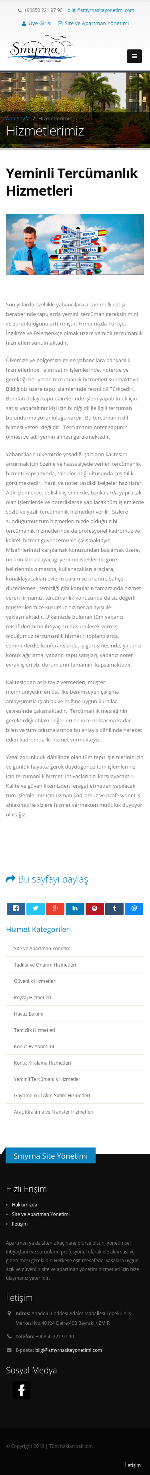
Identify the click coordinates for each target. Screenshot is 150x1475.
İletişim (20, 1223)
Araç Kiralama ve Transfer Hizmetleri (54, 1111)
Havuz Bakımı (29, 1013)
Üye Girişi (36, 23)
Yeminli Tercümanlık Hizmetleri (48, 1079)
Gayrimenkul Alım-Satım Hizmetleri (52, 1095)
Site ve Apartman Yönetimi (93, 23)
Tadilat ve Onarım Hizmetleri (45, 964)
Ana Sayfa (18, 118)
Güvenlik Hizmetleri (35, 981)
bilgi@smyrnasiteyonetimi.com (101, 10)
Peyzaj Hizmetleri (32, 997)
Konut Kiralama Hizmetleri (42, 1062)
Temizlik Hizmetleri (34, 1030)
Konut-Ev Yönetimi (34, 1046)
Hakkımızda (24, 1204)
